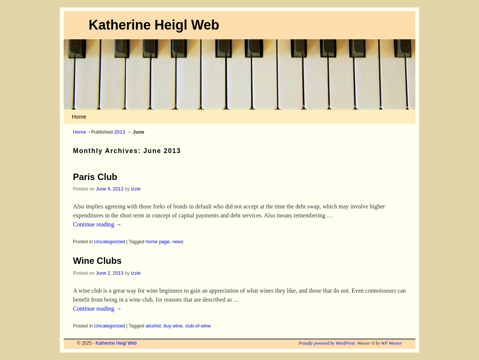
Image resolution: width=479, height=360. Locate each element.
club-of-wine (198, 326)
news (177, 241)
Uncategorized (109, 241)
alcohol (153, 326)
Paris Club (95, 177)
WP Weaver (391, 343)
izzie (136, 189)
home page (158, 241)
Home (79, 117)
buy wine (173, 326)
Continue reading (97, 224)
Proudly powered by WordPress (327, 343)
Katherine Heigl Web (154, 25)
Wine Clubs (97, 261)
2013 (119, 132)
